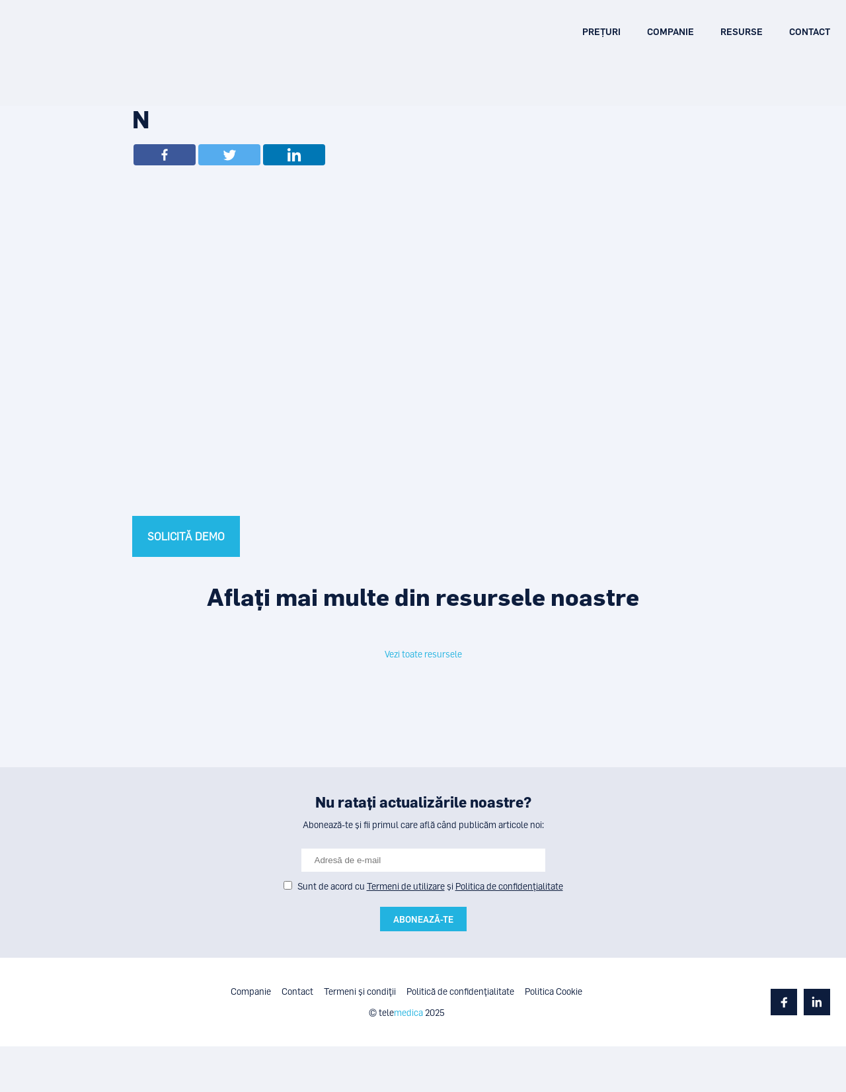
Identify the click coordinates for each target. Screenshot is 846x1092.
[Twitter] (229, 154)
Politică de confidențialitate (460, 991)
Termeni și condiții (360, 991)
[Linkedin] (294, 154)
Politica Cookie (553, 991)
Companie (670, 31)
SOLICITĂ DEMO (186, 536)
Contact (809, 31)
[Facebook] (165, 154)
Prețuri (601, 31)
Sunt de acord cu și (430, 886)
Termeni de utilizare (406, 886)
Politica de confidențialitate (509, 886)
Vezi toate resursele (423, 653)
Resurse (741, 31)
